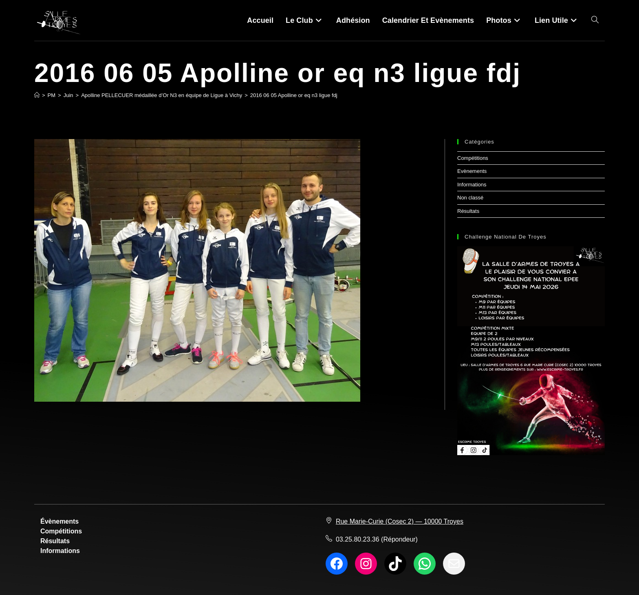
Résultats (468, 211)
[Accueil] (37, 95)
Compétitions (472, 158)
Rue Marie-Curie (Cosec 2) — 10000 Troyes (399, 521)
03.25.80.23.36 (357, 539)
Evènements (472, 171)
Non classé (470, 198)
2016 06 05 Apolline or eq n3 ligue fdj (293, 95)
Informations (472, 184)
